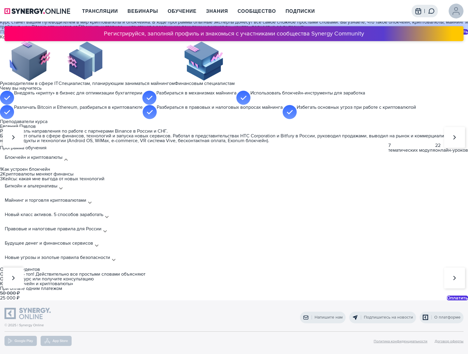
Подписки (300, 11)
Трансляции (100, 11)
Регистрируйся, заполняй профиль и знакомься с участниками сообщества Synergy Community (234, 33)
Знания (217, 11)
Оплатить (457, 298)
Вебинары (142, 11)
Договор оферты (449, 341)
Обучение (182, 11)
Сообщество (257, 11)
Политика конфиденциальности (400, 341)
